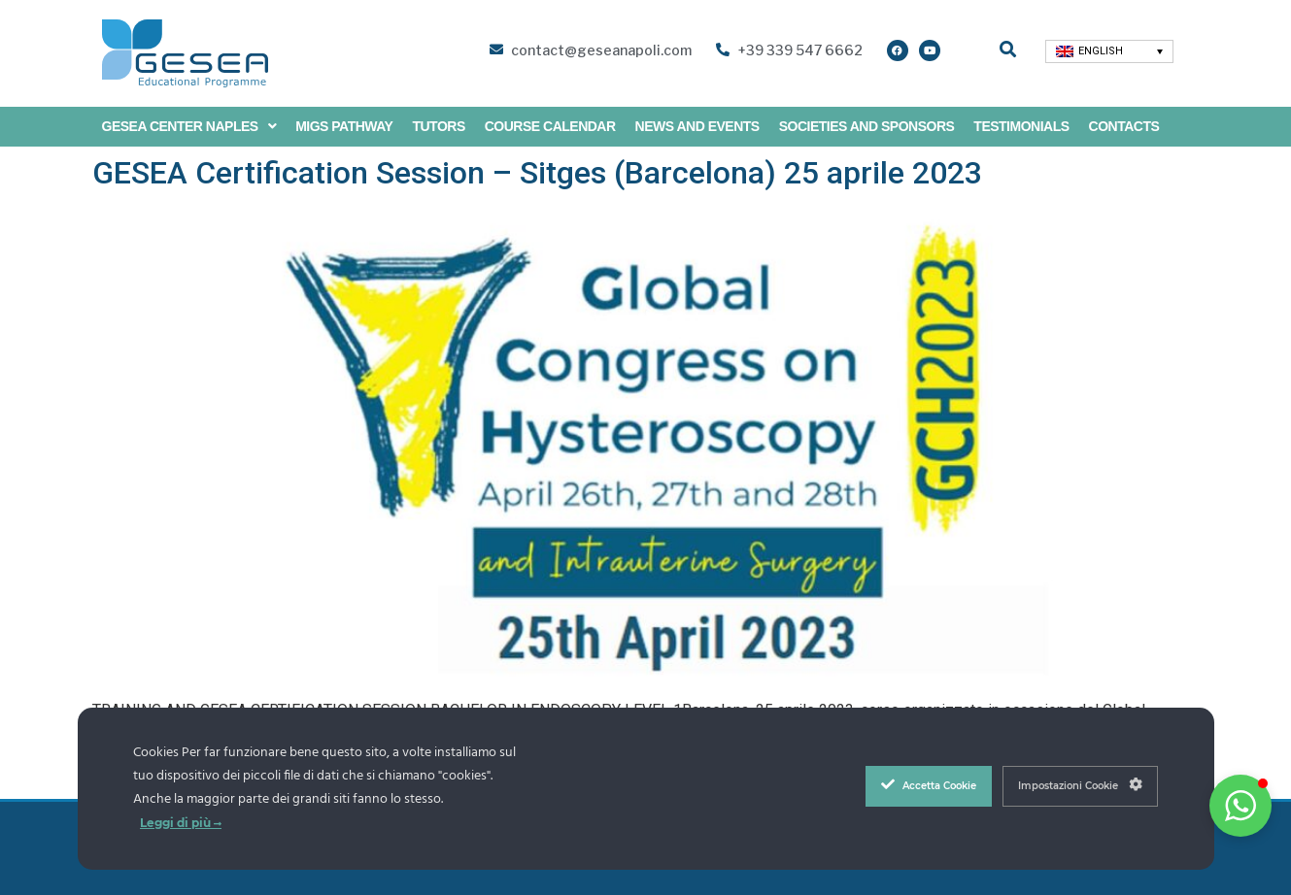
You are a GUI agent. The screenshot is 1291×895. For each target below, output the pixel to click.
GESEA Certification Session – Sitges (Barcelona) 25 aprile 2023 (537, 172)
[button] (1240, 806)
